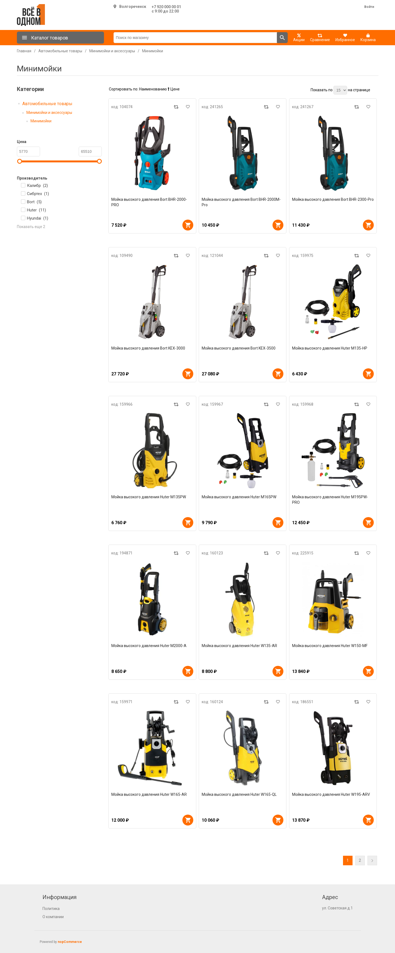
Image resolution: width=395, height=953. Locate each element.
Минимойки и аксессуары (49, 112)
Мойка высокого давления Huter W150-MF (330, 646)
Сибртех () (38, 193)
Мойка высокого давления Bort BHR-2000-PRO (149, 202)
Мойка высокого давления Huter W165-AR (149, 794)
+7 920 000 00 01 (166, 7)
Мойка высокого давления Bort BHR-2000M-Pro (241, 202)
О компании (53, 917)
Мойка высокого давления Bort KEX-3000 (148, 348)
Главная (24, 51)
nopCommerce (70, 942)
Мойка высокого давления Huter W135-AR (239, 646)
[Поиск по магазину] (195, 37)
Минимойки (40, 121)
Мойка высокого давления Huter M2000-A (148, 646)
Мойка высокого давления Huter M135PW (148, 497)
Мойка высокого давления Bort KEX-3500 (238, 348)
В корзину (188, 225)
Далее (372, 860)
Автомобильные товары (47, 103)
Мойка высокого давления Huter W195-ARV (331, 794)
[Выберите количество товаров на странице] (340, 90)
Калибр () (37, 185)
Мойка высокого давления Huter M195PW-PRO (330, 500)
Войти (369, 7)
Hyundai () (37, 218)
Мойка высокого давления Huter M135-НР (329, 348)
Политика (51, 908)
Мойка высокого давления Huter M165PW (239, 497)
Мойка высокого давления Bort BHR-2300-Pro (333, 199)
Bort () (34, 201)
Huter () (36, 210)
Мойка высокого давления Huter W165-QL (239, 794)
